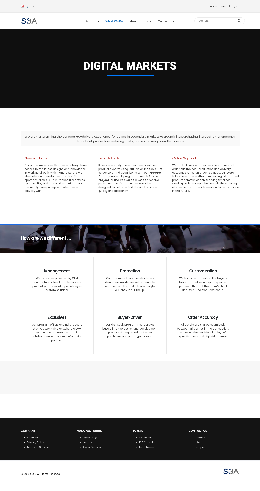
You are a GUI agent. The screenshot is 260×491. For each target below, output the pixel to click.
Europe (199, 447)
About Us (92, 21)
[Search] (239, 21)
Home (213, 6)
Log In (235, 6)
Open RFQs (90, 437)
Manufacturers (140, 21)
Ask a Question (93, 447)
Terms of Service (38, 447)
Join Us (87, 442)
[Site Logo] (29, 21)
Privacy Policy (36, 442)
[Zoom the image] (231, 469)
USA (198, 442)
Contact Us (166, 21)
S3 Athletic (145, 437)
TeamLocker (147, 447)
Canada (200, 437)
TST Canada (147, 442)
